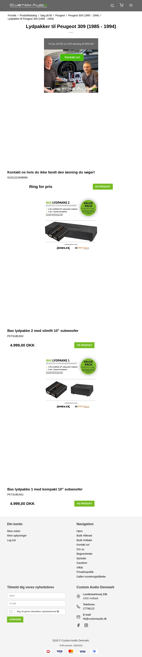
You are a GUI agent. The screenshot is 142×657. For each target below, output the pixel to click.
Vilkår (80, 567)
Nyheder (81, 558)
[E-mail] (36, 603)
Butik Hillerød (84, 535)
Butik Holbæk (84, 540)
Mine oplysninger (17, 535)
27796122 (88, 608)
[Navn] (36, 595)
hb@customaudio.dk (95, 618)
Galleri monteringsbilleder (91, 576)
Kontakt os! (83, 544)
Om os (80, 549)
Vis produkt (103, 186)
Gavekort (82, 562)
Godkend (15, 619)
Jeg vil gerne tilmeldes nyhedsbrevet (38, 611)
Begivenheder (84, 553)
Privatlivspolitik (85, 571)
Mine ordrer (13, 531)
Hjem (80, 531)
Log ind (11, 540)
